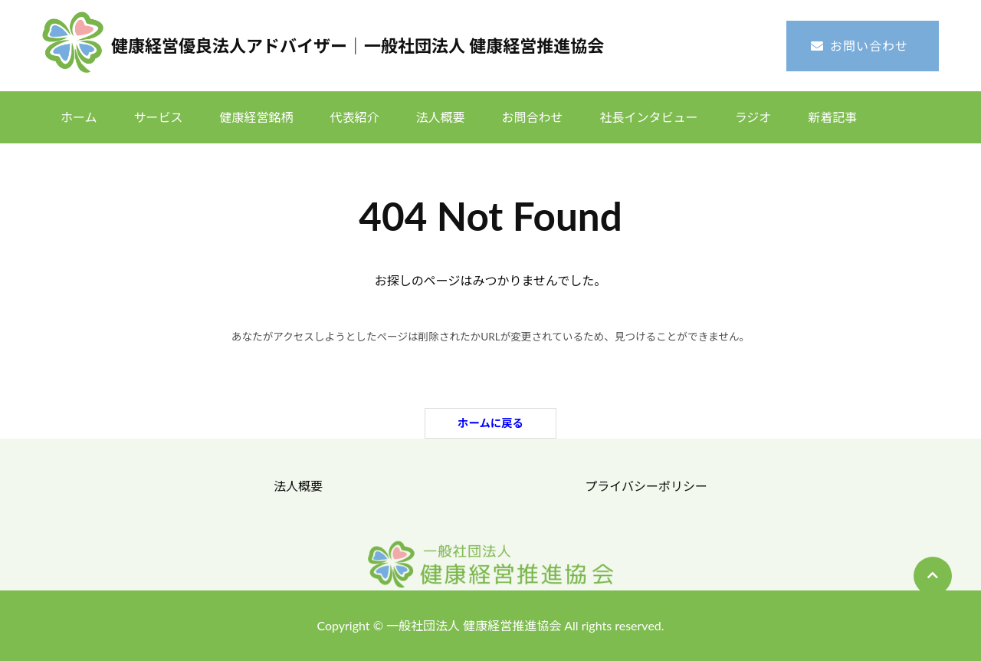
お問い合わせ (869, 45)
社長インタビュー (649, 117)
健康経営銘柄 (257, 117)
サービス (158, 117)
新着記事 (832, 117)
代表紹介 (354, 117)
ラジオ (753, 117)
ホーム (79, 117)
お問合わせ (532, 117)
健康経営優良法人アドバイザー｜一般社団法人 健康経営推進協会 (357, 45)
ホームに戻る (490, 422)
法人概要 (440, 117)
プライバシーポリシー (646, 485)
